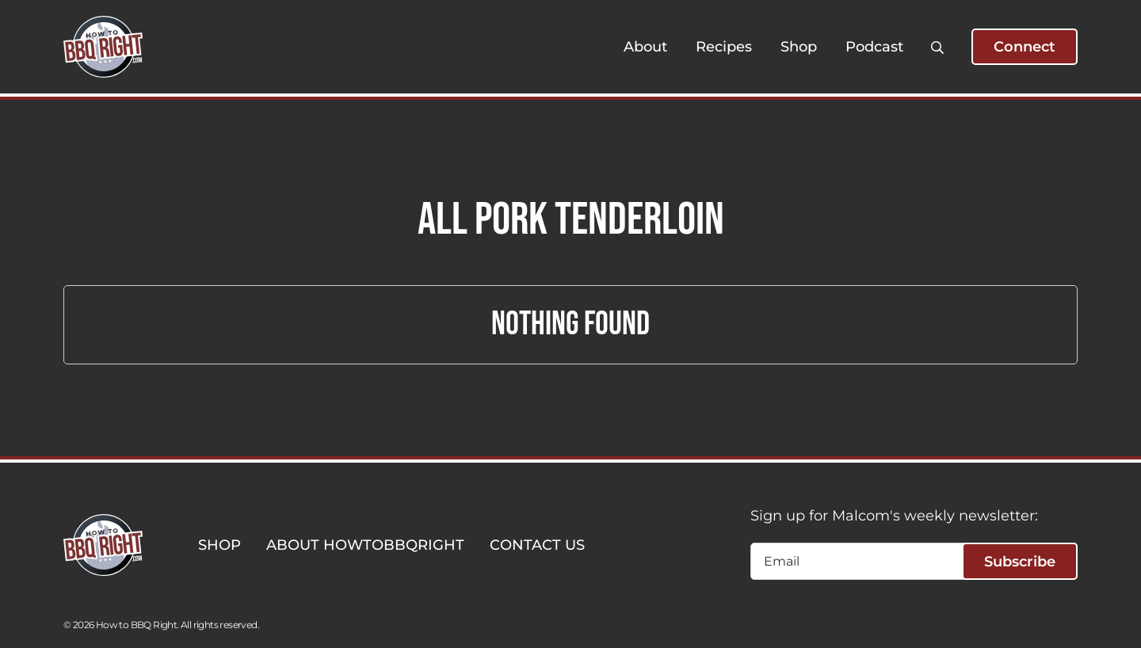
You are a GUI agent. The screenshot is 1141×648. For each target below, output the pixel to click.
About (645, 46)
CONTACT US (537, 545)
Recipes (724, 46)
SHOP (219, 545)
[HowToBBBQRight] (103, 47)
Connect (1024, 46)
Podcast (874, 46)
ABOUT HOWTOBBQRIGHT (365, 545)
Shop (798, 46)
